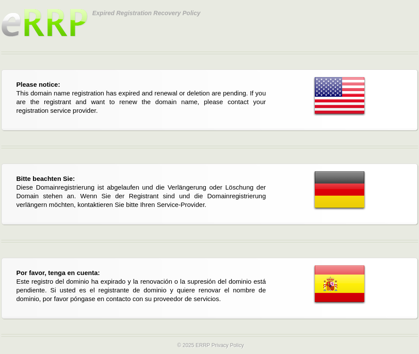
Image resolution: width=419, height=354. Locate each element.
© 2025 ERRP (193, 345)
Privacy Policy (227, 345)
